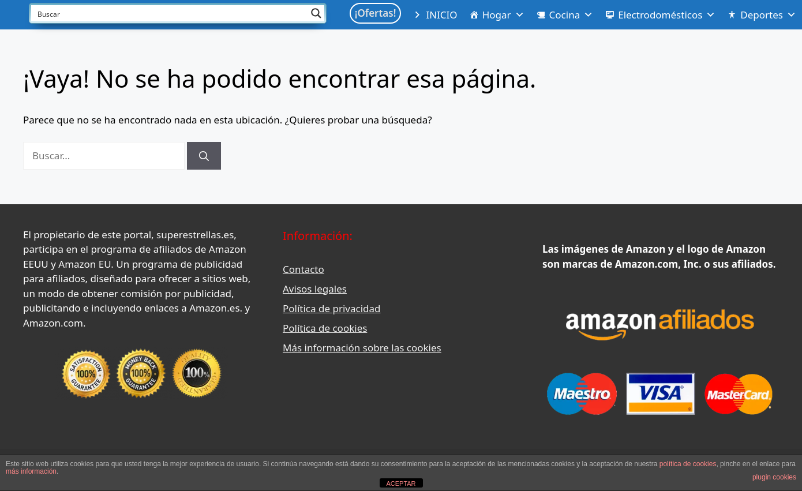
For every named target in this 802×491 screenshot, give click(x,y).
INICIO (441, 14)
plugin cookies (774, 477)
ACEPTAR (400, 483)
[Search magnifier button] (316, 13)
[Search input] (170, 13)
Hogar (503, 15)
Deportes (768, 15)
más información (31, 471)
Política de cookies (325, 328)
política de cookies (688, 464)
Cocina (571, 15)
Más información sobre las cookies (362, 347)
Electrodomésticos (666, 15)
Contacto (303, 269)
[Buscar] (204, 156)
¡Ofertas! (375, 13)
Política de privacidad (331, 308)
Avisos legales (315, 288)
